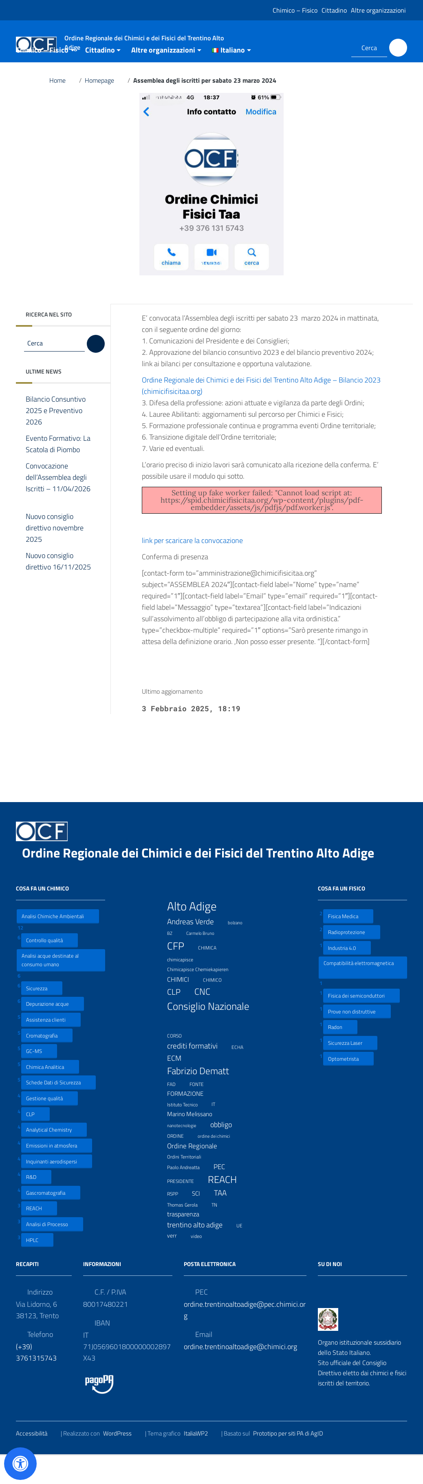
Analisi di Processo (52, 1253)
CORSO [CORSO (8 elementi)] (179, 1064)
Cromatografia (47, 1064)
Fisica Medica (348, 945)
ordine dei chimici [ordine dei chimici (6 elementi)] (219, 1164)
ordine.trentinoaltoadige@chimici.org (240, 1375)
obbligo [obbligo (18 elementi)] (226, 1153)
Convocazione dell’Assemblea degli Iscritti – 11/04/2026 (58, 512)
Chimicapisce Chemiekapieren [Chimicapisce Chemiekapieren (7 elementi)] (202, 997)
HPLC (37, 1268)
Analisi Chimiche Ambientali (58, 945)
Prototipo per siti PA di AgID (293, 1462)
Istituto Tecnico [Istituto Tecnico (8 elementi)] (187, 1132)
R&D (36, 1205)
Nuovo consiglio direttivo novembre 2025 (55, 557)
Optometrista (348, 1087)
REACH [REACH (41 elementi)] (227, 1207)
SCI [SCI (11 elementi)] (201, 1222)
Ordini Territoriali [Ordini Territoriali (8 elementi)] (189, 1185)
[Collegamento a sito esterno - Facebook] (323, 48)
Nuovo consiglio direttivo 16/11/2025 (58, 596)
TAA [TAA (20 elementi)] (225, 1221)
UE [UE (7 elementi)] (244, 1253)
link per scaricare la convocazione (197, 569)
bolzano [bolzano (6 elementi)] (240, 950)
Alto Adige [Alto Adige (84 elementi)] (197, 935)
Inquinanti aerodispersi (56, 1189)
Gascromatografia (50, 1221)
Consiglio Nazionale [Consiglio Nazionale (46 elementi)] (208, 1042)
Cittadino (334, 10)
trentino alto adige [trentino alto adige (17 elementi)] (200, 1253)
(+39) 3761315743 (36, 1381)
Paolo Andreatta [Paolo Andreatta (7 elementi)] (188, 1195)
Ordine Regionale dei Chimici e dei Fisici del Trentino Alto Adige (204, 881)
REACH (39, 1237)
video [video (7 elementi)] (201, 1264)
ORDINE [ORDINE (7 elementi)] (180, 1164)
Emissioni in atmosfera (56, 1174)
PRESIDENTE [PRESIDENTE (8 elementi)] (185, 1209)
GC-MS (39, 1079)
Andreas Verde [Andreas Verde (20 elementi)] (195, 950)
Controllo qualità (49, 969)
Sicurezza (41, 1016)
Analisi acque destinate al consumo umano (50, 988)
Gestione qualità (49, 1127)
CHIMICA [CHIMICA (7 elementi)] (212, 976)
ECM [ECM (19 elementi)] (179, 1086)
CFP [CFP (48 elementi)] (180, 975)
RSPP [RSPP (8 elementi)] (177, 1222)
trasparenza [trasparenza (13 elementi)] (188, 1243)
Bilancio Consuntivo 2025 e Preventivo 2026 (56, 439)
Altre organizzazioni (378, 10)
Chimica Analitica (50, 1095)
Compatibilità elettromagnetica (359, 996)
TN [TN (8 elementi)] (219, 1232)
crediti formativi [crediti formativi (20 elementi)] (197, 1074)
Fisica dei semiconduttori (361, 1024)
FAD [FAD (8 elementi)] (176, 1112)
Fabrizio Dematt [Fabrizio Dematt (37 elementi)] (203, 1100)
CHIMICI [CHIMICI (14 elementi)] (183, 1008)
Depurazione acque (52, 1032)
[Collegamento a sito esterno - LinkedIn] (335, 48)
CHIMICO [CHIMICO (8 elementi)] (217, 1008)
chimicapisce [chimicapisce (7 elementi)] (185, 987)
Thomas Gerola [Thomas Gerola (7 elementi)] (187, 1232)
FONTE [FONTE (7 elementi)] (201, 1112)
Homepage (104, 109)
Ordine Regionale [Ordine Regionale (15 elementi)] (197, 1175)
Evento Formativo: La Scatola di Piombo (59, 473)
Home (62, 109)
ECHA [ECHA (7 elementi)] (242, 1075)
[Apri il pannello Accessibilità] (20, 1463)
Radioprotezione (351, 960)
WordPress (122, 1462)
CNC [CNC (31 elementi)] (207, 1020)
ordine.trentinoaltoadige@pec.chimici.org (245, 1339)
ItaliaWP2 (201, 1462)
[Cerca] (398, 48)
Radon (340, 1055)
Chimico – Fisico (295, 10)
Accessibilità (36, 1462)
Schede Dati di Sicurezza (58, 1111)
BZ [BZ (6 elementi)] (175, 961)
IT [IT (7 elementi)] (218, 1132)
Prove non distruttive (357, 1040)
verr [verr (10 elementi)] (177, 1264)
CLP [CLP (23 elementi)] (179, 1020)
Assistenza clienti (51, 1048)
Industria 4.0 (347, 976)
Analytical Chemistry (54, 1158)
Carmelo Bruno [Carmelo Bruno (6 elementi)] (205, 961)
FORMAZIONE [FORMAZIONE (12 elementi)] (190, 1122)
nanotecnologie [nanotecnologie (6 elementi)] (187, 1153)
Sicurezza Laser (350, 1071)
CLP (35, 1142)
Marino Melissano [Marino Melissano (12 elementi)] (195, 1143)
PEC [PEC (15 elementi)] (224, 1195)
